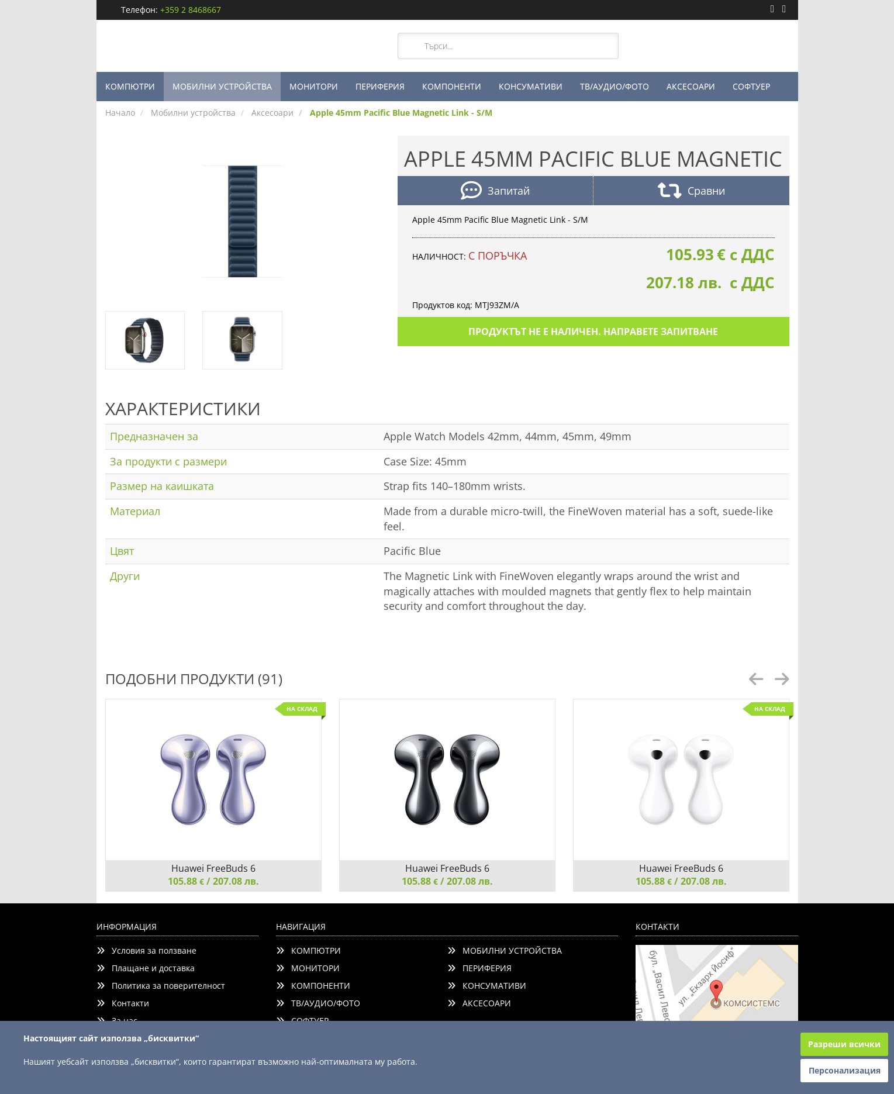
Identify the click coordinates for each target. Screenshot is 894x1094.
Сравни (691, 192)
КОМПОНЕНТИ (451, 86)
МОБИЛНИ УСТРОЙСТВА (222, 86)
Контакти (122, 1003)
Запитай (495, 192)
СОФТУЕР (751, 86)
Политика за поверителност (160, 985)
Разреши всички (844, 1044)
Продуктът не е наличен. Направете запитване (593, 331)
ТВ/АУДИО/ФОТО (614, 86)
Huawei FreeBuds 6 (213, 868)
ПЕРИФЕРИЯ (380, 86)
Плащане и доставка (145, 968)
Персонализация (845, 1070)
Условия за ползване (146, 950)
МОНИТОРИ (313, 86)
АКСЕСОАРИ (691, 86)
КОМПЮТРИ (130, 86)
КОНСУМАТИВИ (530, 86)
